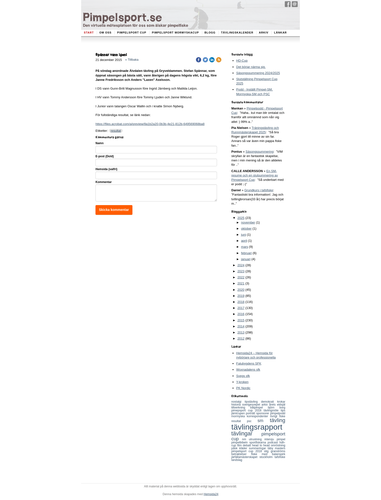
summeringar (258, 448)
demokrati (269, 401)
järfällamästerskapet (245, 457)
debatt (247, 445)
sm (264, 420)
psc (252, 421)
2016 (240, 314)
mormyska (239, 416)
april (244, 240)
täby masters (277, 448)
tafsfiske (280, 457)
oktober (246, 228)
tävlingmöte (272, 410)
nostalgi (238, 401)
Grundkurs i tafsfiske (258, 190)
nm (245, 439)
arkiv (265, 404)
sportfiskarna (258, 442)
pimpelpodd (277, 413)
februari (246, 253)
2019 (240, 296)
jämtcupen (238, 413)
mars (244, 247)
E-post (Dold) (104, 156)
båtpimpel (259, 407)
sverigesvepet (252, 404)
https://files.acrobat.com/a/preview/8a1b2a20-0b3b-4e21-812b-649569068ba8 (150, 124)
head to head (261, 445)
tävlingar (246, 433)
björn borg (276, 407)
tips (283, 410)
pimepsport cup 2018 (247, 410)
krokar (281, 401)
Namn (99, 143)
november (248, 222)
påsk (235, 448)
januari (246, 259)
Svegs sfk (243, 376)
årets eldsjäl (277, 404)
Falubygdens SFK (248, 363)
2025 (240, 218)
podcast (273, 442)
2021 (240, 283)
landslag (236, 460)
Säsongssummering (260, 151)
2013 (240, 332)
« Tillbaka (132, 59)
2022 (240, 277)
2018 (240, 302)
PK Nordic (243, 388)
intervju (270, 439)
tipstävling (253, 401)
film (240, 445)
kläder (244, 448)
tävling (277, 420)
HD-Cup (242, 60)
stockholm (267, 457)
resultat (116, 131)
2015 (240, 320)
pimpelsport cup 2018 (247, 451)
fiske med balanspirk (268, 454)
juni (243, 234)
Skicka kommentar (114, 210)
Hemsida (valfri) (106, 169)
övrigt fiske (277, 416)
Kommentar (103, 182)
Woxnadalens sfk (248, 369)
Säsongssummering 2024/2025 (258, 73)
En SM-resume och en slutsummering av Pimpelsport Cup (254, 175)
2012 (240, 338)
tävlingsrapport (256, 427)
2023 (240, 271)
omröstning (278, 445)
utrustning (256, 439)
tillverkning (240, 407)
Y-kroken (242, 382)
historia (236, 404)
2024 (240, 265)
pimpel (281, 439)
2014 (240, 326)
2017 (240, 308)
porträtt (251, 413)
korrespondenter (258, 416)
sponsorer (263, 413)
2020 (240, 290)
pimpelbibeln (240, 442)
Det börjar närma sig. (251, 67)
